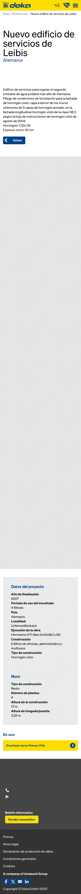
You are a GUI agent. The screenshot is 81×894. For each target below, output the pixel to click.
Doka (6, 14)
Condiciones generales (19, 858)
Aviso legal (10, 844)
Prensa (8, 836)
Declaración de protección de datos (28, 851)
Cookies (9, 866)
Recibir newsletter (21, 819)
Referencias (20, 14)
